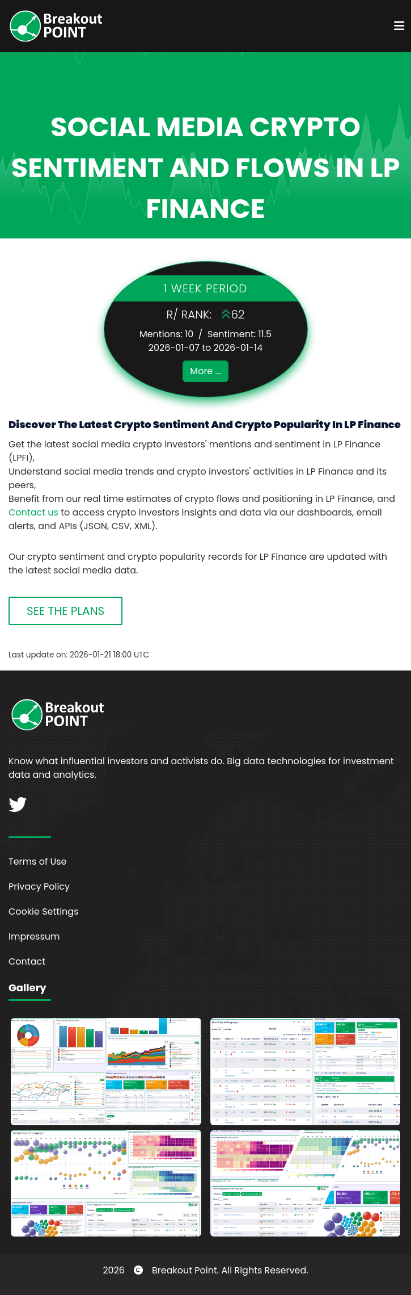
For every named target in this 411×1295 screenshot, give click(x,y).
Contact (27, 961)
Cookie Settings (44, 911)
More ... (205, 371)
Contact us (33, 512)
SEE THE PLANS (65, 611)
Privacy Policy (39, 886)
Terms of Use (38, 861)
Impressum (34, 936)
